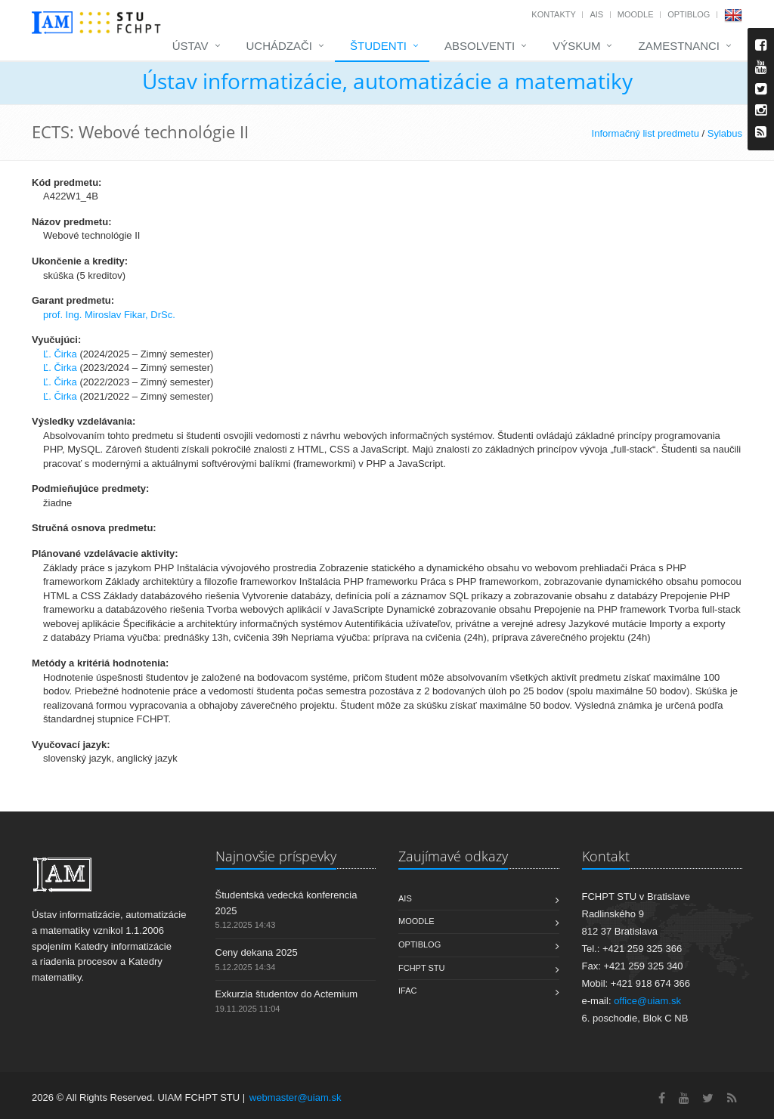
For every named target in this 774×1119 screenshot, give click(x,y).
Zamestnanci (679, 45)
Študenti (378, 45)
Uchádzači (279, 45)
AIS (596, 14)
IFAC (407, 990)
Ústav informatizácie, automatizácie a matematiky (387, 80)
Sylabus (724, 133)
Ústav (190, 45)
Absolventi (479, 45)
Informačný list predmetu (645, 133)
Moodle (636, 14)
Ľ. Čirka (60, 354)
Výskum (576, 45)
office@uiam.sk (647, 1000)
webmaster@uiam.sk (295, 1097)
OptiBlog (688, 14)
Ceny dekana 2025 (256, 952)
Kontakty (553, 14)
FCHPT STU (421, 967)
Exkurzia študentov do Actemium (286, 994)
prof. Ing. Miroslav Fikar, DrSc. (109, 314)
